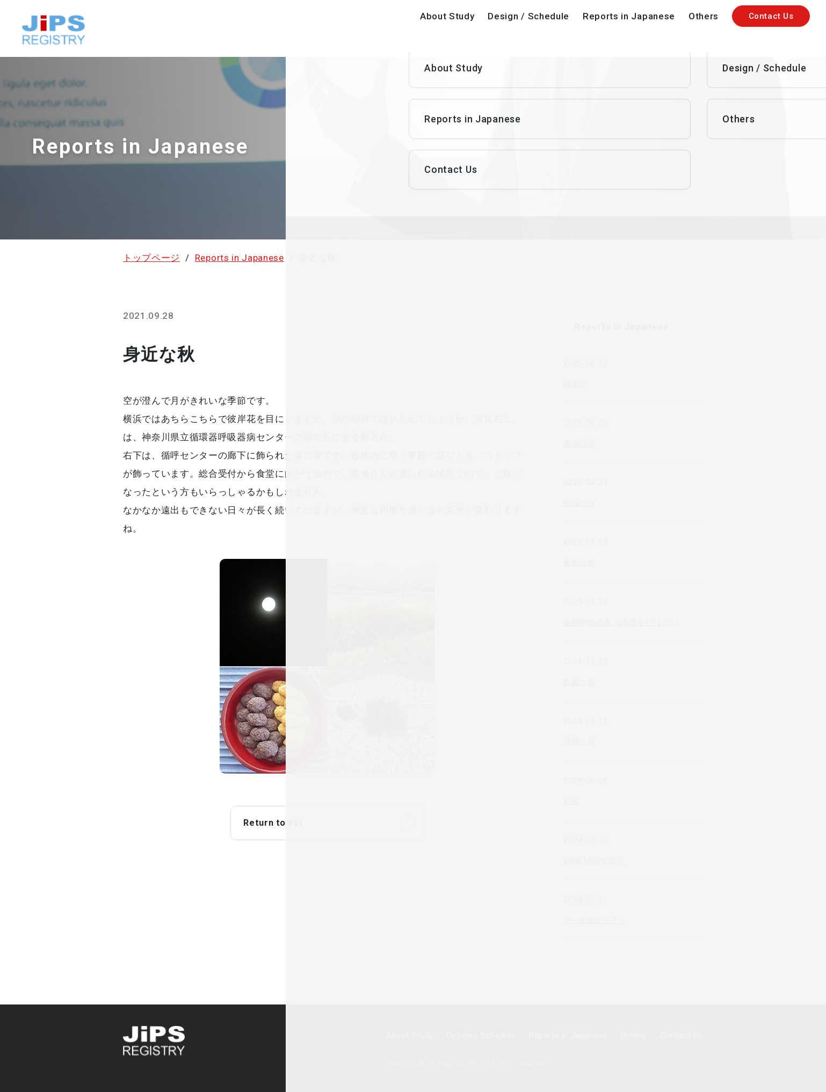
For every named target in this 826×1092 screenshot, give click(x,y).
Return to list (275, 823)
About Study (447, 16)
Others (704, 16)
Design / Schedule (528, 16)
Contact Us (771, 16)
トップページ (151, 257)
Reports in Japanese (629, 16)
